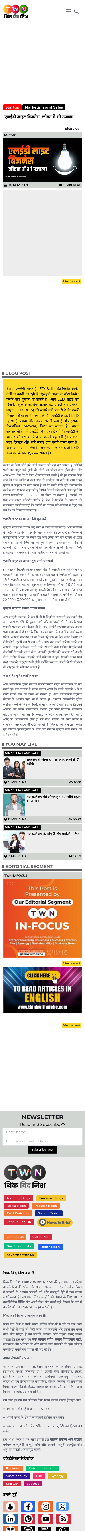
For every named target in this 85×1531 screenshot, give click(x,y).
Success (33, 1483)
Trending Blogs (18, 1198)
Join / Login (51, 1246)
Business (13, 1468)
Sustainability (16, 1476)
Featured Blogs (51, 1198)
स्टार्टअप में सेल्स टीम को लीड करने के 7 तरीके (53, 762)
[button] (77, 11)
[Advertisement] (41, 64)
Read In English (18, 1222)
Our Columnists (18, 1246)
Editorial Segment (29, 866)
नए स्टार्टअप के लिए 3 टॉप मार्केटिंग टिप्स (53, 834)
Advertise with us (20, 1255)
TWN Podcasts (17, 1213)
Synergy (57, 1476)
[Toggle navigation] (68, 11)
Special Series (49, 1213)
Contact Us (15, 1236)
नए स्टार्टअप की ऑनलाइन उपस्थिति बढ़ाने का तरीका (54, 799)
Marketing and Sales (44, 107)
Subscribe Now (42, 1149)
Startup (12, 107)
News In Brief (55, 1222)
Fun (39, 1476)
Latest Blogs (16, 1205)
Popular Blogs (46, 1205)
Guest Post (41, 1236)
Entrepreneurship (43, 1468)
